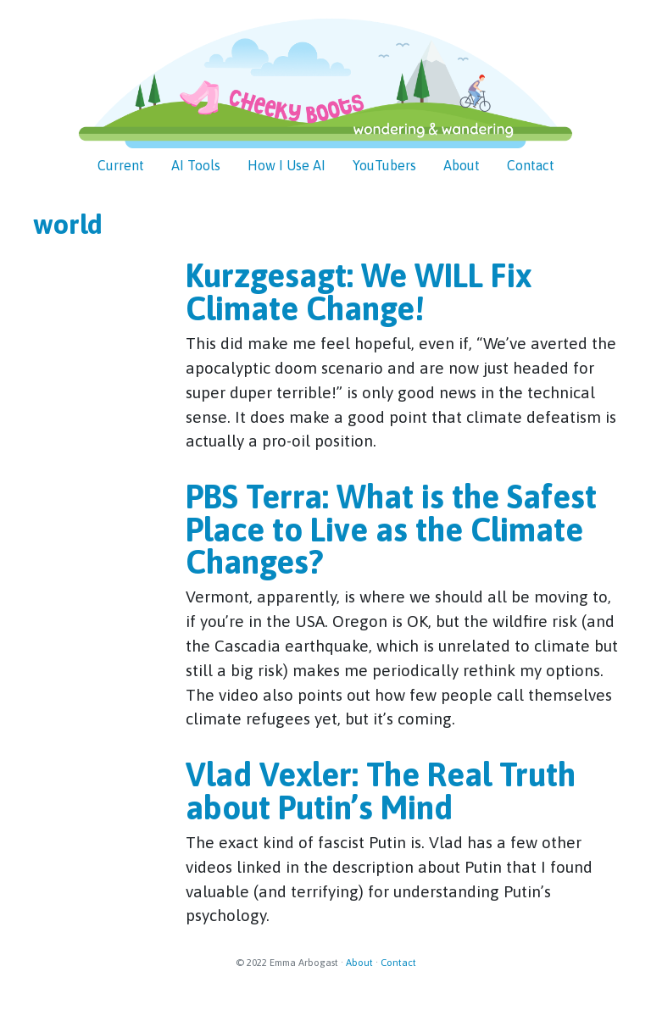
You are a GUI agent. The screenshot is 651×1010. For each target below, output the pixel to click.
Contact (398, 962)
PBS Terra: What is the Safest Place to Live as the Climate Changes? (391, 529)
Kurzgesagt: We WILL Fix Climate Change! (358, 291)
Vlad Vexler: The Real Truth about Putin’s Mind (381, 790)
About (359, 962)
